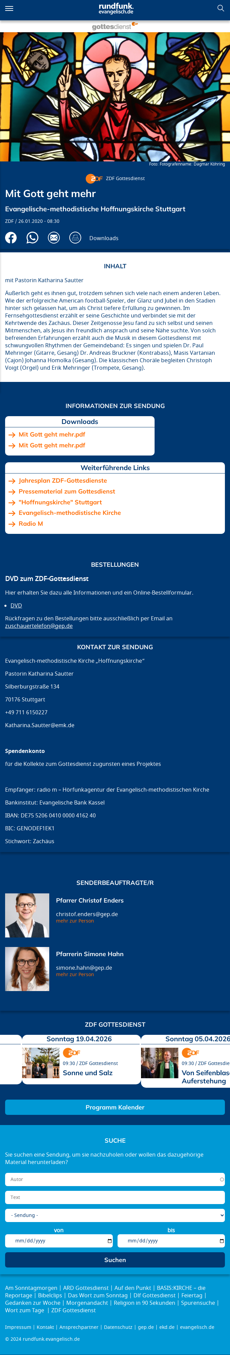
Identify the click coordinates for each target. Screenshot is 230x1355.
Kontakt (45, 1327)
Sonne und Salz (88, 1072)
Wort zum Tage (25, 1310)
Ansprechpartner (79, 1327)
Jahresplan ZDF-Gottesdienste (63, 480)
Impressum (18, 1327)
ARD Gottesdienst (86, 1288)
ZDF (9, 221)
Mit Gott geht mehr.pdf (52, 434)
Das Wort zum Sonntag (98, 1296)
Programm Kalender (115, 1107)
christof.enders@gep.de (87, 914)
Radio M (31, 523)
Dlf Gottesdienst (155, 1296)
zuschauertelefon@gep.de (39, 626)
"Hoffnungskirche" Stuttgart (60, 502)
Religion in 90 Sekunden (144, 1303)
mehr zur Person (75, 921)
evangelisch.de (197, 1327)
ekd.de (167, 1327)
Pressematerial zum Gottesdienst (67, 491)
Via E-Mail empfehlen (54, 238)
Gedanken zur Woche (32, 1303)
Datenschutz (118, 1327)
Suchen (221, 8)
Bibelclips (50, 1296)
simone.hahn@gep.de (84, 968)
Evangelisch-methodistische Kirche (70, 513)
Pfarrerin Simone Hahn (90, 954)
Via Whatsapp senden (32, 238)
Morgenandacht (87, 1303)
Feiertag (191, 1296)
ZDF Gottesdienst (125, 178)
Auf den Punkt (132, 1288)
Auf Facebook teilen (11, 238)
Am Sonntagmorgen (31, 1288)
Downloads (104, 238)
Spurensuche (198, 1303)
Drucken (75, 238)
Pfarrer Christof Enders (90, 900)
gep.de (146, 1327)
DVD (16, 606)
